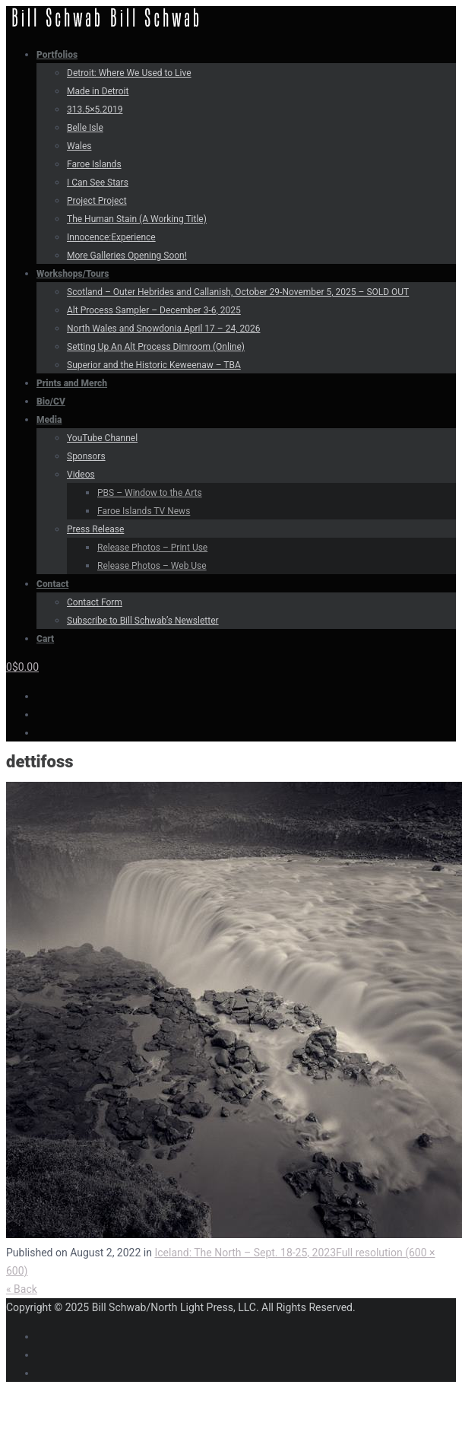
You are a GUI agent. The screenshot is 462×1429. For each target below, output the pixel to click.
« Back (21, 1289)
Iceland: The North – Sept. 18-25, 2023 (245, 1252)
